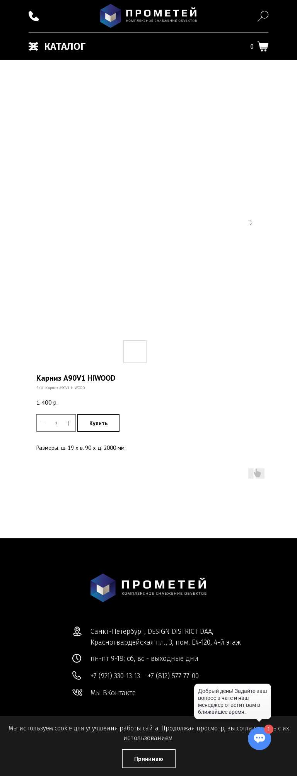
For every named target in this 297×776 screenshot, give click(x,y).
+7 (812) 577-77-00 (173, 676)
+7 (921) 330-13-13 (115, 676)
